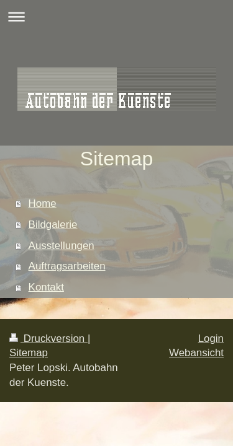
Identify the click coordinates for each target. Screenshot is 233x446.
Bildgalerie (53, 224)
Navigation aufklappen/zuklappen (116, 16)
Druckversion (48, 338)
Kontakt (46, 287)
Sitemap (28, 353)
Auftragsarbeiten (67, 266)
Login (211, 338)
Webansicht (196, 353)
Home (43, 203)
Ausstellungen (61, 245)
